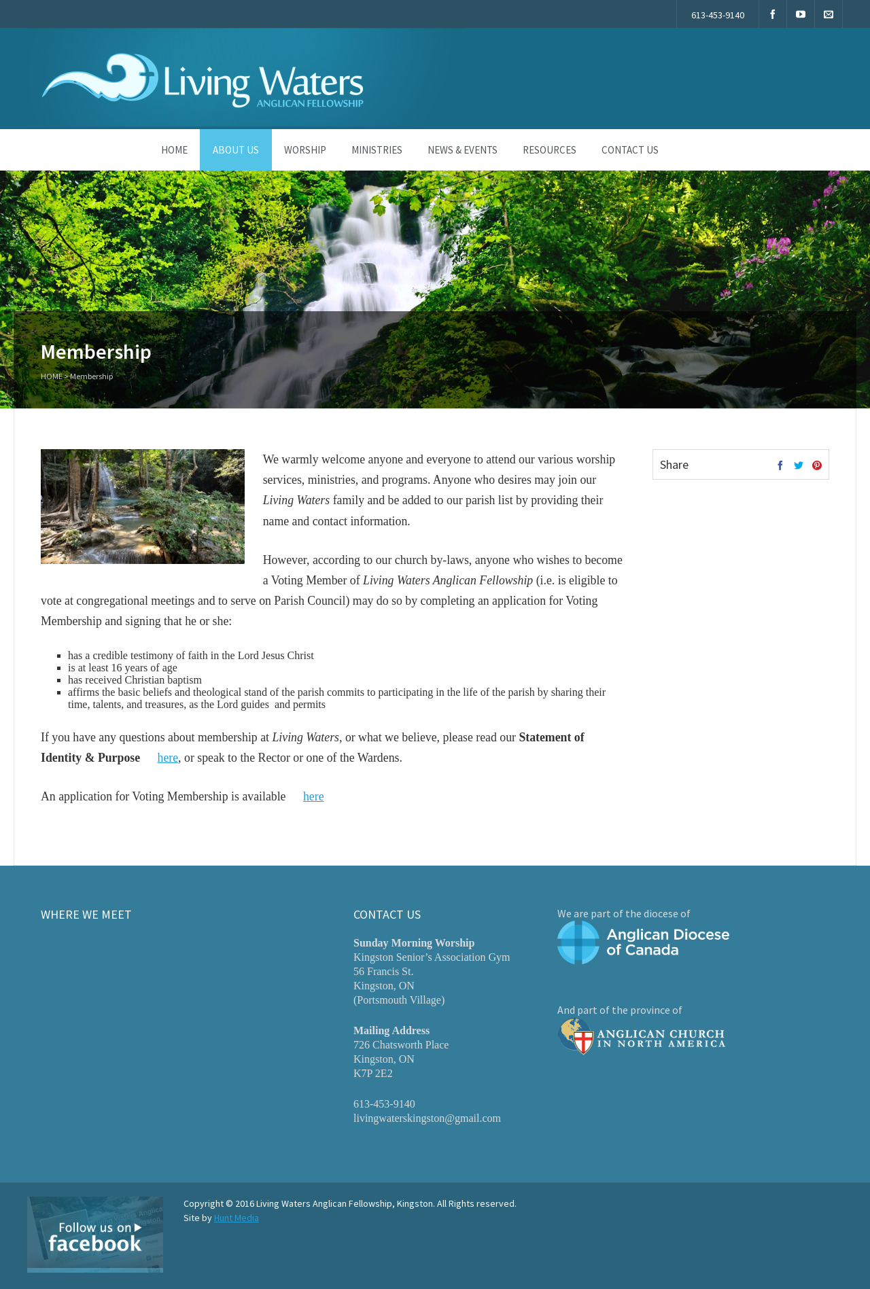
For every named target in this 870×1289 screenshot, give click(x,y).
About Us (236, 149)
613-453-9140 (717, 15)
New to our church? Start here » (741, 76)
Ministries (376, 149)
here (168, 757)
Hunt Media (236, 1218)
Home (174, 149)
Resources (549, 149)
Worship (305, 149)
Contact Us (630, 149)
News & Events (463, 149)
